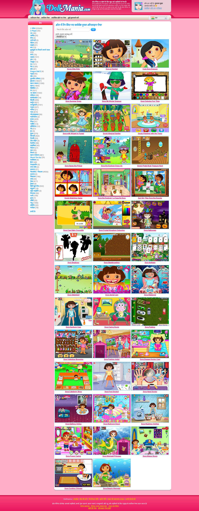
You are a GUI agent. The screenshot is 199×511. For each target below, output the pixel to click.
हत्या (31, 198)
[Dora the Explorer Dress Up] (112, 150)
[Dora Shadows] (73, 247)
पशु (31, 203)
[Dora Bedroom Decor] (112, 408)
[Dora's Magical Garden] (112, 118)
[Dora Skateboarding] (112, 247)
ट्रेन (31, 131)
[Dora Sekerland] (73, 279)
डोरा (31, 69)
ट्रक (31, 59)
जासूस (32, 62)
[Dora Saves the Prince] (73, 150)
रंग (31, 90)
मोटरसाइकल (34, 114)
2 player (33, 31)
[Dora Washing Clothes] (150, 408)
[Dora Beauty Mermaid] (112, 473)
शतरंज (32, 174)
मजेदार (32, 208)
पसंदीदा (146, 8)
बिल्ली (32, 100)
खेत (31, 76)
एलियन (32, 95)
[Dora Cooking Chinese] (73, 473)
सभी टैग (32, 211)
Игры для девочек (99, 506)
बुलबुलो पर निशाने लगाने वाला (40, 50)
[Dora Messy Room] (150, 440)
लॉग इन (153, 8)
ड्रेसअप (32, 81)
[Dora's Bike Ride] (73, 53)
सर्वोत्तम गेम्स (45, 18)
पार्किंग (32, 124)
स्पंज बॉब (33, 167)
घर (31, 64)
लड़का (32, 57)
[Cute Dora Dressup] (150, 53)
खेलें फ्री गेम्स (92, 508)
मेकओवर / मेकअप (36, 172)
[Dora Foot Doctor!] (112, 376)
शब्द (31, 179)
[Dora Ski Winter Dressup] (112, 86)
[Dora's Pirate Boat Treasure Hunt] (150, 150)
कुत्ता (31, 133)
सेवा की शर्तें (83, 499)
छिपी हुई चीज (34, 186)
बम (31, 47)
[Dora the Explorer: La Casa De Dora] (112, 182)
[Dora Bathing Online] (73, 408)
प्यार (31, 112)
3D (31, 33)
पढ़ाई (32, 74)
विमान (32, 153)
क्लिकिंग (33, 88)
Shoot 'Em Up (35, 157)
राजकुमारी (33, 105)
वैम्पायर (32, 193)
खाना (32, 86)
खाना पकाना (34, 83)
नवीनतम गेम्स (34, 18)
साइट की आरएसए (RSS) (116, 499)
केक (31, 181)
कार (31, 150)
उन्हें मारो (33, 40)
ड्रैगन (31, 162)
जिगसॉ (32, 136)
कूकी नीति (103, 499)
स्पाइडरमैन (33, 165)
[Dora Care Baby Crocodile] (73, 215)
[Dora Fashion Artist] (112, 344)
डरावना (32, 169)
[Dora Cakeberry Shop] (73, 376)
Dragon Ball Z (35, 71)
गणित (32, 110)
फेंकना (32, 148)
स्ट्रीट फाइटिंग (34, 191)
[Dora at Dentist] (112, 53)
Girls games (85, 506)
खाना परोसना (34, 155)
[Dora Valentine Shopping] (73, 344)
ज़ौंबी (32, 200)
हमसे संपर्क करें (130, 499)
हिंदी (154, 18)
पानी (31, 196)
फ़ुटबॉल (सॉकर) (35, 79)
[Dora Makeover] (150, 279)
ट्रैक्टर (32, 184)
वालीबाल (33, 160)
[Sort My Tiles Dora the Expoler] (150, 182)
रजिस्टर (159, 8)
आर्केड (32, 36)
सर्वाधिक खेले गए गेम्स (58, 18)
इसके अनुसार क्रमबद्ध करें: (64, 34)
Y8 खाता (33, 93)
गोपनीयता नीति (93, 499)
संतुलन (32, 188)
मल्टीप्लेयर (33, 117)
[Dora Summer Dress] (73, 86)
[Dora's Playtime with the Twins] (150, 118)
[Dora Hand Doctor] (150, 376)
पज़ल (32, 107)
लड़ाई (32, 45)
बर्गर (31, 55)
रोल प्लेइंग (33, 141)
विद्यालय (33, 177)
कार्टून (32, 102)
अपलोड (75, 499)
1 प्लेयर (32, 28)
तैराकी (32, 138)
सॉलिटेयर (33, 126)
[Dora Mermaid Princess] (112, 440)
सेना (31, 38)
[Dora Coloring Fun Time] (150, 86)
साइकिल (33, 145)
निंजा (32, 122)
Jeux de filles (113, 506)
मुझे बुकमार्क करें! (73, 18)
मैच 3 (32, 67)
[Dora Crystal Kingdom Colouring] (112, 215)
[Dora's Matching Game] (73, 182)
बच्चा (32, 119)
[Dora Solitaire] (150, 247)
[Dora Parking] (150, 311)
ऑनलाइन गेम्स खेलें (104, 508)
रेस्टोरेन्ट (32, 143)
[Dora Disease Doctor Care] (150, 344)
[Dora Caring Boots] (112, 311)
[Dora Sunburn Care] (73, 311)
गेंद (31, 129)
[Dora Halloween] (150, 215)
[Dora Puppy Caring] (73, 440)
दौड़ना (32, 43)
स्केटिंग (32, 205)
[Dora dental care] (112, 279)
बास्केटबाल (33, 98)
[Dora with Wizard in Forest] (73, 118)
